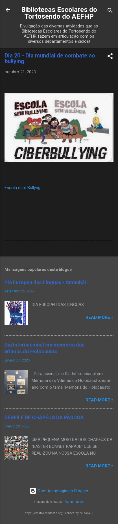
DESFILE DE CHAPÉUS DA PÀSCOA (44, 417)
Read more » (99, 317)
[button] (110, 57)
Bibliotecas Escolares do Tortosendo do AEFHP (59, 13)
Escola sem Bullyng (22, 187)
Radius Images (74, 502)
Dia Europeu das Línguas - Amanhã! (45, 282)
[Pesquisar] (110, 11)
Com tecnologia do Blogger (59, 490)
